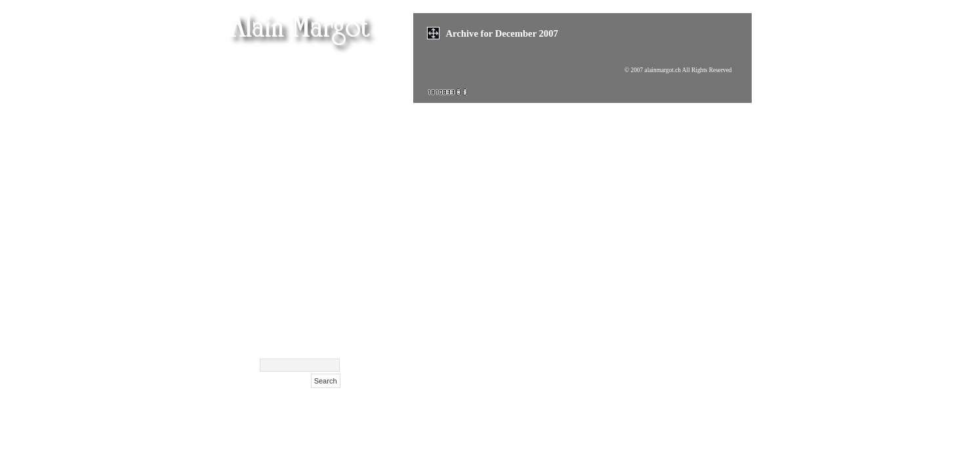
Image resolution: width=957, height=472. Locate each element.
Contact (322, 315)
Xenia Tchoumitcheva (291, 183)
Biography (316, 298)
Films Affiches (308, 233)
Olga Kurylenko (304, 151)
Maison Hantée (307, 134)
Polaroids (319, 265)
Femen (325, 69)
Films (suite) (313, 102)
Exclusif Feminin (302, 216)
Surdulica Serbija (301, 282)
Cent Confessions (302, 200)
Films (328, 85)
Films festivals (308, 118)
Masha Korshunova (297, 167)
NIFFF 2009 (314, 249)
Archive (323, 331)
